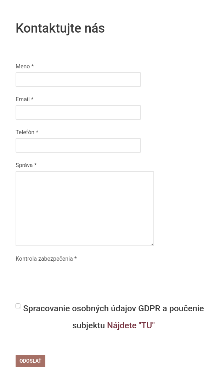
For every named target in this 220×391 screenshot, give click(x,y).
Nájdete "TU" (131, 325)
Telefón (27, 132)
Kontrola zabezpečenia (46, 258)
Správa (26, 165)
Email (24, 99)
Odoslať (30, 361)
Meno (25, 66)
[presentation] (69, 278)
